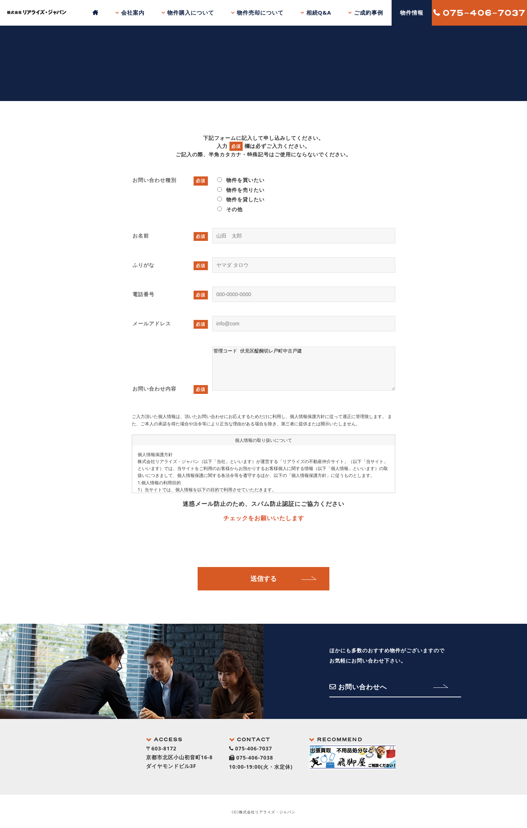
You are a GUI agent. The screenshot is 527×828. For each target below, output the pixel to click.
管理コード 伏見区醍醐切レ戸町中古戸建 (303, 369)
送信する (263, 578)
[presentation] (263, 543)
